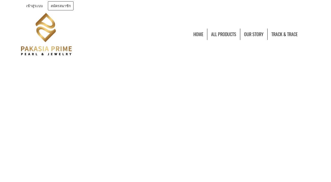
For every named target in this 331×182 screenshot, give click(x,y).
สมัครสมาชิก (61, 6)
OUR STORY (254, 34)
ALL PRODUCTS (223, 34)
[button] (306, 34)
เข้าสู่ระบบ (34, 6)
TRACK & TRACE (284, 34)
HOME (198, 34)
